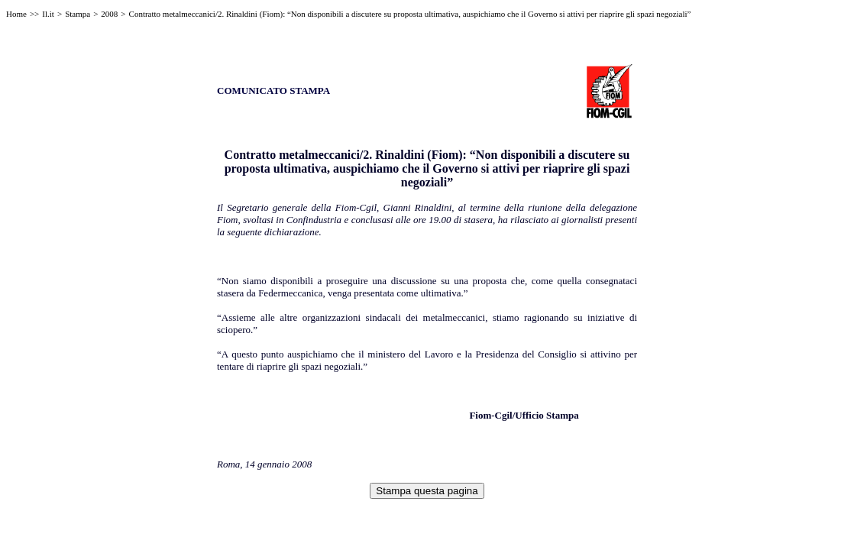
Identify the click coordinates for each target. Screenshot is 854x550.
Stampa (77, 13)
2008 (109, 13)
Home (16, 13)
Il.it (48, 13)
